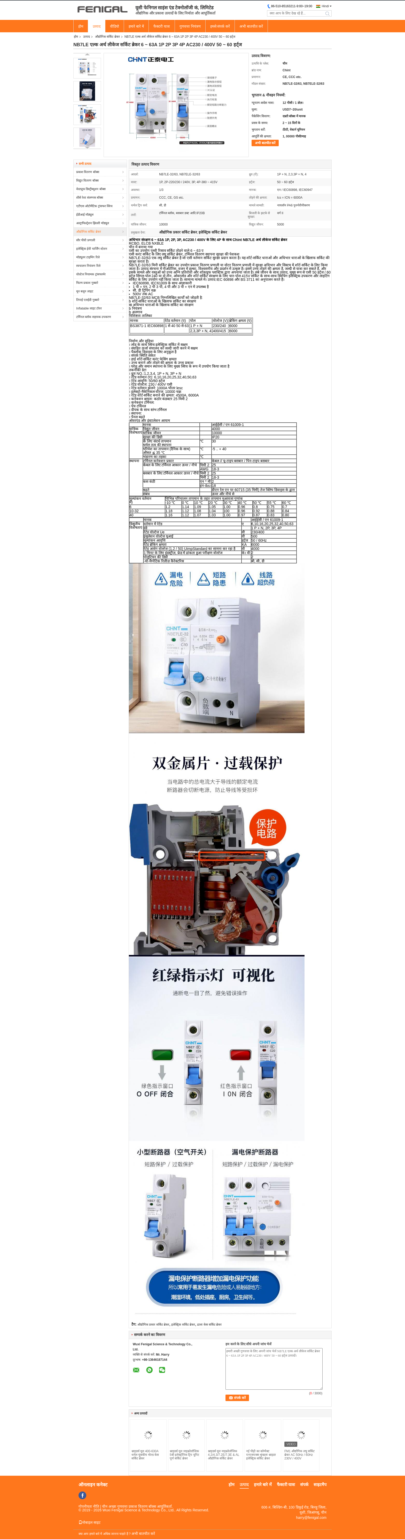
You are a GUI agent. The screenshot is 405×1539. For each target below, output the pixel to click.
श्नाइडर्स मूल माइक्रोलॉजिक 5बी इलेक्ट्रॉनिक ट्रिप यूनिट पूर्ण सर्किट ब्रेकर (184, 1454)
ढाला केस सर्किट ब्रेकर (209, 1324)
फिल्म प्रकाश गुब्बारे (87, 283)
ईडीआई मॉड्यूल (85, 214)
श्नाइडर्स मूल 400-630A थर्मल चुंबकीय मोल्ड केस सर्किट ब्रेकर (145, 1454)
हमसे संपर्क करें (220, 26)
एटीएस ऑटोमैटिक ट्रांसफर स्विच (94, 206)
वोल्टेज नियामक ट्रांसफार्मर (91, 274)
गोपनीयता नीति (89, 1506)
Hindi (325, 6)
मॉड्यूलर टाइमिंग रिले (88, 257)
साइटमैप (320, 1484)
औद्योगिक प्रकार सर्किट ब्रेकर (153, 1324)
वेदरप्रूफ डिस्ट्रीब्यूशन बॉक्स (91, 189)
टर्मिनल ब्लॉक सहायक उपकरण (93, 317)
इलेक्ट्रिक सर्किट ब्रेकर (183, 1324)
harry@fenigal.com (311, 1517)
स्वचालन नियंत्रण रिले (88, 266)
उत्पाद (96, 26)
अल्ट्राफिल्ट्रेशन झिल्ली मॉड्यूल (92, 223)
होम (80, 26)
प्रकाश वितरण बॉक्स (87, 172)
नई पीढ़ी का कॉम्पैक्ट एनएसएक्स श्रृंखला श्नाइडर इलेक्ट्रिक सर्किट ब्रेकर (261, 1454)
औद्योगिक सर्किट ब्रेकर (107, 36)
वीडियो (114, 26)
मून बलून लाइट (84, 291)
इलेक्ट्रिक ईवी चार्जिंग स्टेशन (91, 249)
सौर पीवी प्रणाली (85, 240)
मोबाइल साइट (89, 1522)
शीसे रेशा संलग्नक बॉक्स (89, 197)
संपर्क (304, 1484)
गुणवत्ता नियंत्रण (190, 26)
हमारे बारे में (136, 26)
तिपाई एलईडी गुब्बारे (87, 300)
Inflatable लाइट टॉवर (89, 308)
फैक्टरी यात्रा (161, 26)
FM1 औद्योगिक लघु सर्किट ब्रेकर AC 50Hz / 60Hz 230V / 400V (299, 1454)
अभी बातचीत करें (251, 26)
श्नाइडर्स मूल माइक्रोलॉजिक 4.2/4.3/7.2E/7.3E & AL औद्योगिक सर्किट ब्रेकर (223, 1454)
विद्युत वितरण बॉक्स (87, 180)
